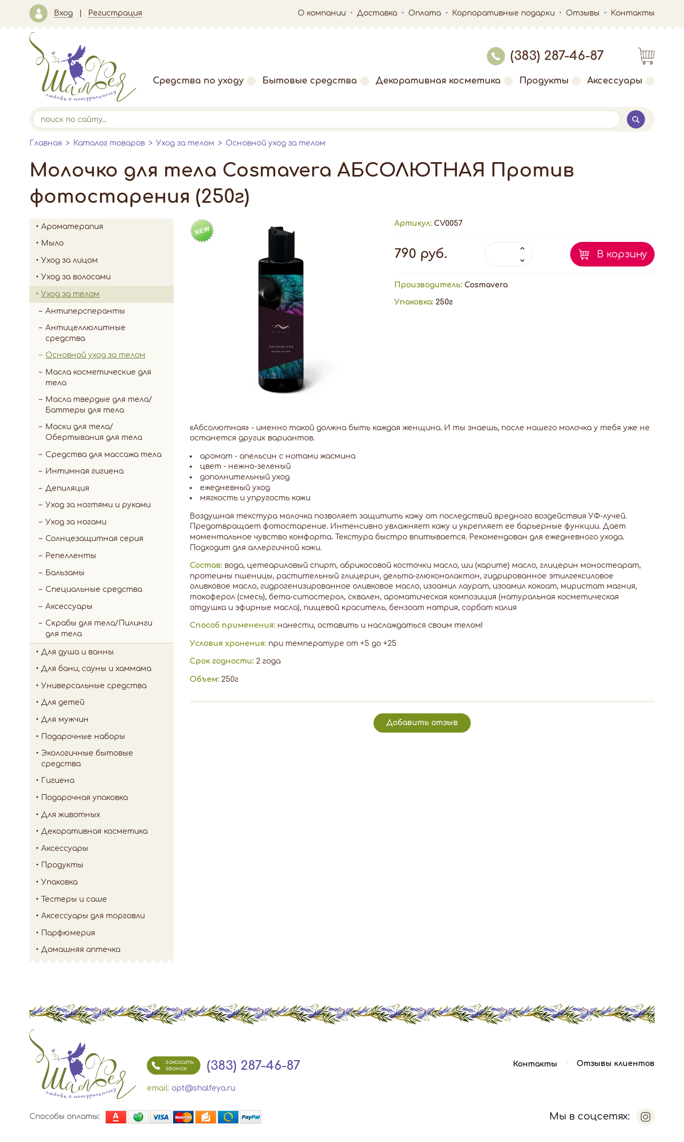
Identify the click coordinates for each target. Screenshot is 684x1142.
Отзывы (583, 13)
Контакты (633, 13)
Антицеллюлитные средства (85, 333)
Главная (45, 143)
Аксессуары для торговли (93, 916)
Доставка (377, 13)
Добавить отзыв (422, 723)
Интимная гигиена (84, 471)
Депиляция (67, 488)
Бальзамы (64, 573)
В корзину (622, 254)
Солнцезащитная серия (109, 538)
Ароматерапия (107, 226)
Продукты (550, 81)
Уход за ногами (109, 522)
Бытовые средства (315, 81)
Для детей (107, 702)
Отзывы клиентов (616, 1064)
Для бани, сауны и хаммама (96, 669)
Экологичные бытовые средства (107, 758)
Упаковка (107, 882)
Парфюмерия (68, 933)
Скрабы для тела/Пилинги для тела (109, 628)
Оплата (424, 13)
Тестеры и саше (74, 899)
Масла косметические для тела (98, 377)
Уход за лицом (107, 260)
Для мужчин (107, 719)
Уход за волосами (107, 277)
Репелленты (70, 556)
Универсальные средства (107, 686)
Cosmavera (486, 285)
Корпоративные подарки (503, 13)
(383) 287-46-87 (545, 56)
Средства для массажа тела (103, 455)
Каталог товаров (109, 143)
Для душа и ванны (107, 652)
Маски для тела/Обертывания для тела (93, 432)
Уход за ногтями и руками (109, 505)
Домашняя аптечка (107, 949)
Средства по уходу (204, 81)
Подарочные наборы (107, 736)
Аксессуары (621, 81)
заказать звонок (170, 1065)
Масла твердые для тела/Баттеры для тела (98, 404)
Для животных (70, 815)
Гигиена (107, 780)
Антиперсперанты (85, 311)
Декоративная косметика (444, 81)
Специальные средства (93, 589)
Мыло (107, 243)
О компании (322, 13)
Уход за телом (185, 143)
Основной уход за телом (275, 143)
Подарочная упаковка (84, 798)
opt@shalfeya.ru (203, 1088)
